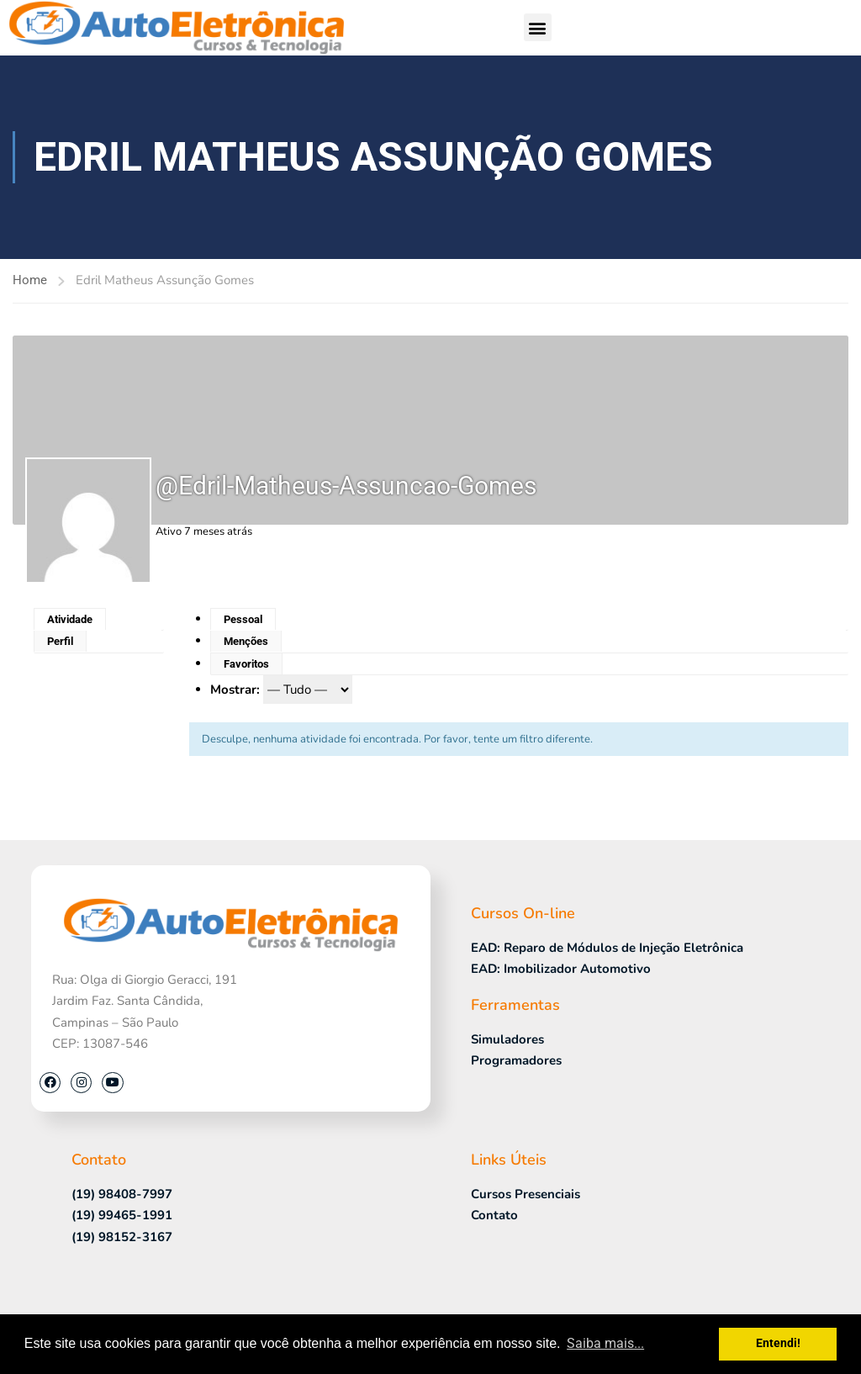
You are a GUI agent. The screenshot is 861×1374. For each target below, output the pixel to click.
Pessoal (243, 619)
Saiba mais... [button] (605, 1343)
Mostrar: (235, 689)
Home (30, 280)
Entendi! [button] (778, 1343)
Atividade (69, 619)
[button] (538, 27)
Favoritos (246, 664)
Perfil (60, 641)
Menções (246, 641)
